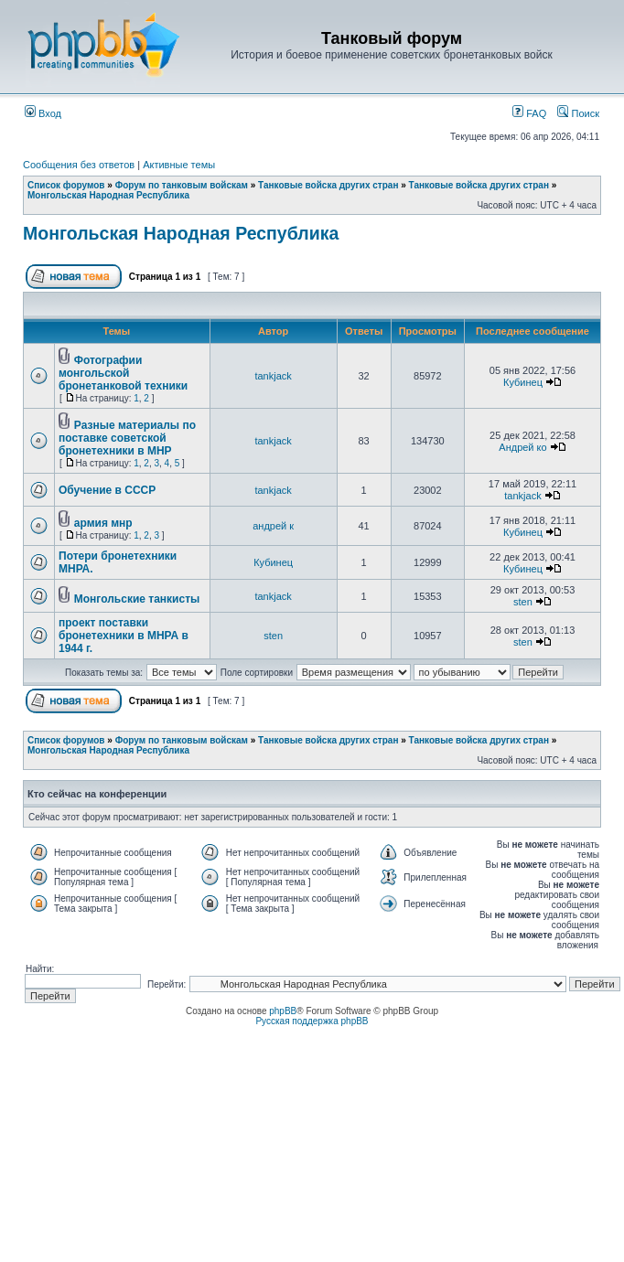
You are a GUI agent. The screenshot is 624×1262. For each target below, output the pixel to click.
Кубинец (523, 382)
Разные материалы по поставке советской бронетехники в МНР (127, 438)
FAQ (529, 113)
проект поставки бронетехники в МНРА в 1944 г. (123, 635)
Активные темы (179, 164)
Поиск (578, 113)
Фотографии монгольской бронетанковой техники (123, 373)
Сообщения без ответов (78, 164)
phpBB (282, 1011)
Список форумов (66, 185)
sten (523, 601)
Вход (43, 113)
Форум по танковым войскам (181, 185)
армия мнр (103, 523)
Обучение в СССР (107, 490)
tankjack (272, 375)
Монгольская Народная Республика (108, 195)
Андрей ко (522, 447)
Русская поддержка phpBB (311, 1021)
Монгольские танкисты (137, 599)
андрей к (273, 525)
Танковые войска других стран (328, 185)
